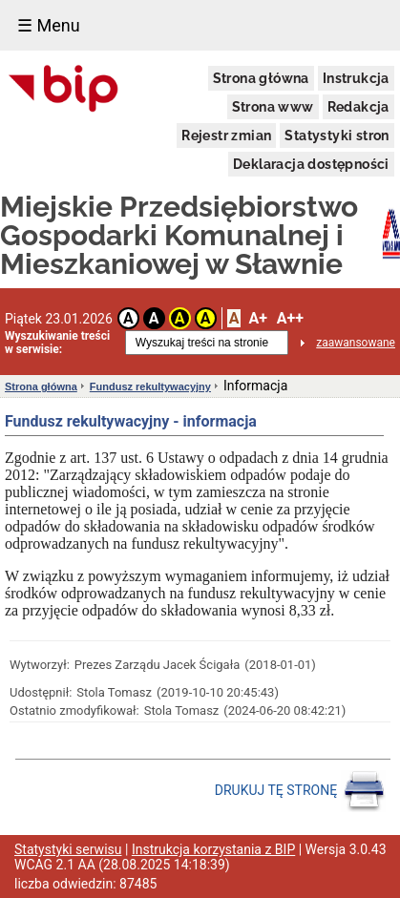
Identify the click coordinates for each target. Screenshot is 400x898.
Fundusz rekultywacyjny (150, 386)
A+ (257, 318)
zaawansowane (355, 342)
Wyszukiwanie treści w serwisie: (57, 342)
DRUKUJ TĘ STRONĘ (300, 791)
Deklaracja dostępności (311, 164)
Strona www (273, 107)
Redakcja (358, 107)
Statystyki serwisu (68, 849)
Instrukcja (356, 78)
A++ (290, 318)
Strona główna (261, 78)
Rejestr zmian (226, 135)
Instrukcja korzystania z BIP (213, 849)
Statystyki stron (336, 135)
